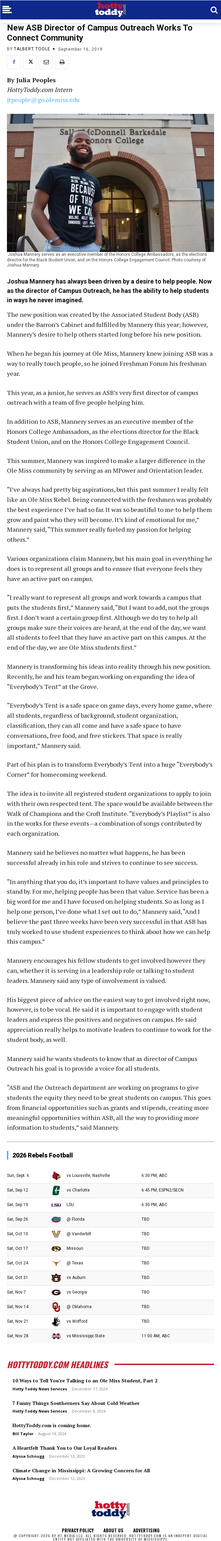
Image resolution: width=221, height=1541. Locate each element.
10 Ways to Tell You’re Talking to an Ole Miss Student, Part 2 (85, 1380)
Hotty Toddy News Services (39, 1388)
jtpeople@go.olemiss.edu (43, 99)
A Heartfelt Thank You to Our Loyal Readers (64, 1448)
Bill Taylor (22, 1433)
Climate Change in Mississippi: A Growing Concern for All (81, 1470)
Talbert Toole (32, 49)
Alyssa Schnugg (28, 1456)
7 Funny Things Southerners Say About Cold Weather (75, 1403)
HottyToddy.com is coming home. (51, 1425)
